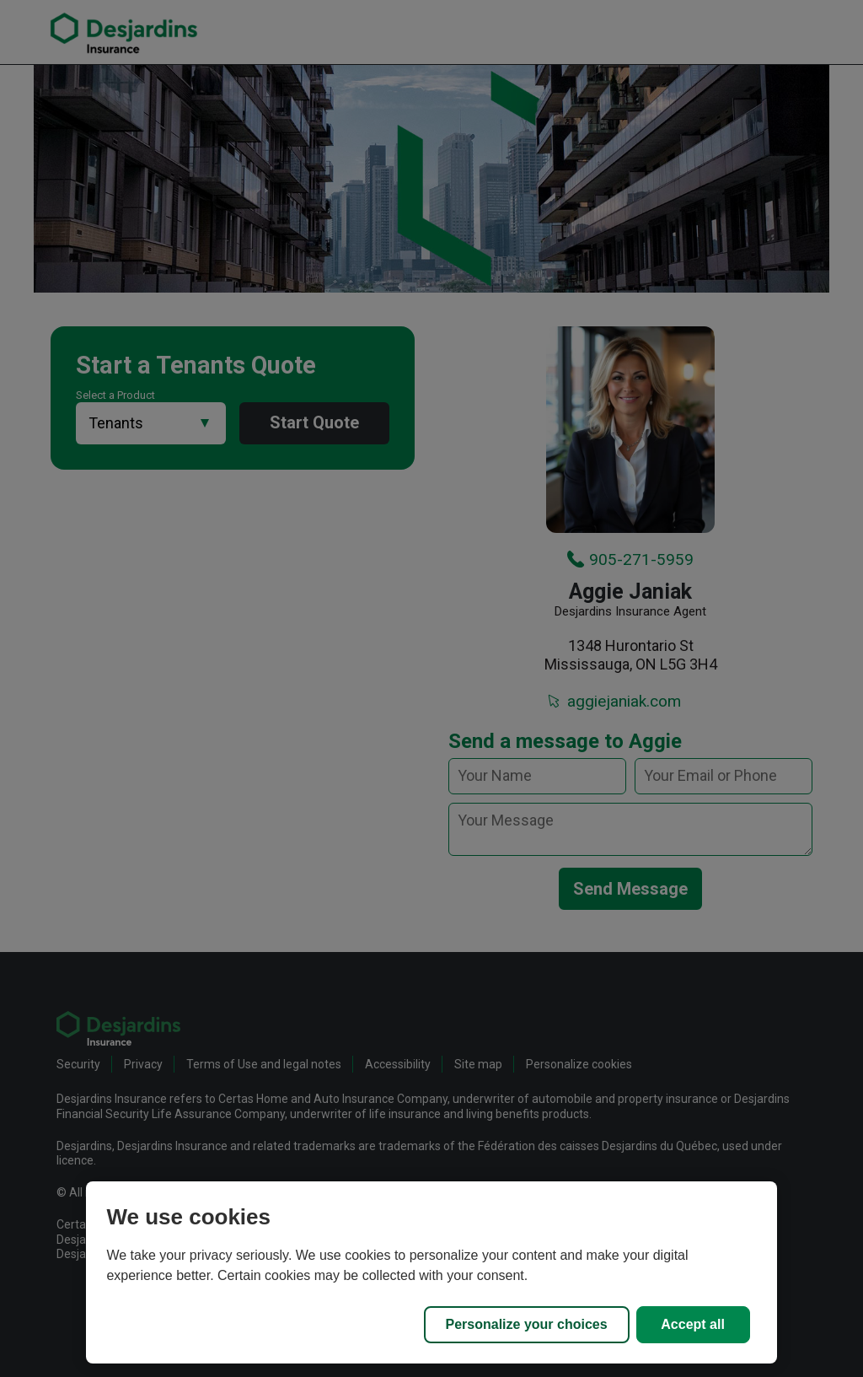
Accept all (693, 1324)
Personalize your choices (527, 1324)
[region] (431, 1272)
